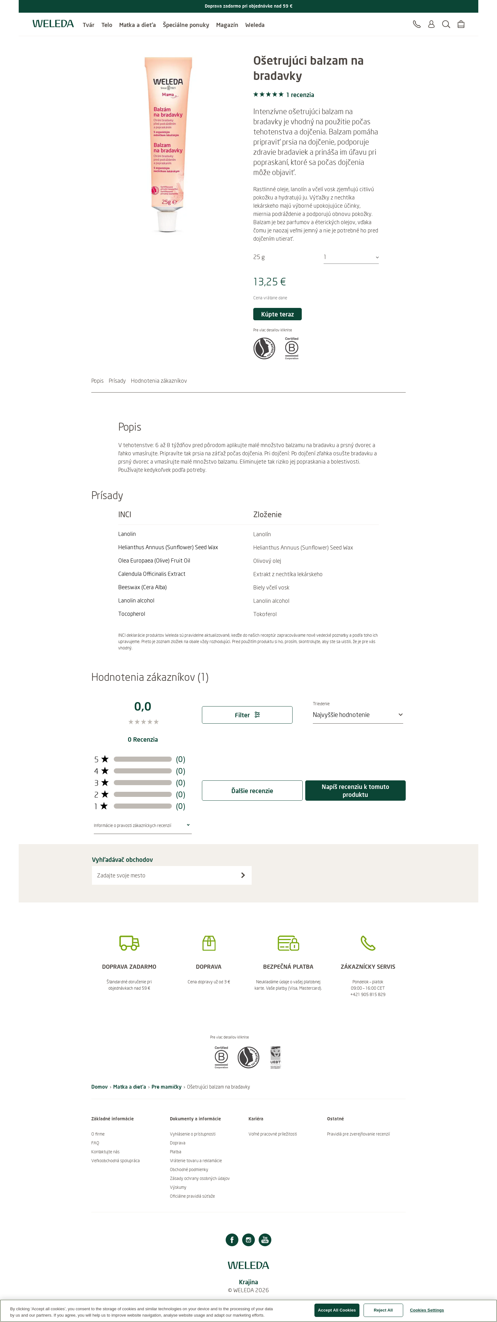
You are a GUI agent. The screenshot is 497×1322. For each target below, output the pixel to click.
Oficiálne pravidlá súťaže (192, 1196)
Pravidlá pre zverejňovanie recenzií (358, 1134)
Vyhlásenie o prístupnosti (193, 1134)
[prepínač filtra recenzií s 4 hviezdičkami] (101, 771)
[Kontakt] (417, 25)
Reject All (383, 1313)
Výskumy (178, 1187)
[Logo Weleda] (53, 22)
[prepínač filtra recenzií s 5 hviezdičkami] (101, 759)
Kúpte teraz (277, 314)
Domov (99, 1086)
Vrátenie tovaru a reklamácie (196, 1160)
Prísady (117, 380)
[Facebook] (232, 1241)
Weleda (255, 22)
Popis (97, 380)
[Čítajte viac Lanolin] (137, 534)
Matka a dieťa (137, 22)
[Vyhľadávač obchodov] (243, 875)
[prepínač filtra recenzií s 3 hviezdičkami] (101, 782)
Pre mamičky (167, 1086)
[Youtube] (265, 1241)
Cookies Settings (427, 1313)
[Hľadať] (446, 25)
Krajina (248, 1282)
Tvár (88, 22)
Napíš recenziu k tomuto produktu (355, 790)
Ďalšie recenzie (252, 790)
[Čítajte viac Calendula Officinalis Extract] (151, 574)
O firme (98, 1134)
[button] (264, 357)
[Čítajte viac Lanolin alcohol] (137, 600)
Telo (106, 22)
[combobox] (351, 257)
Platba (175, 1152)
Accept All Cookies (337, 1313)
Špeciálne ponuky (186, 22)
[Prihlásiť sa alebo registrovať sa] (431, 25)
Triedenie (335, 703)
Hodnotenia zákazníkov (159, 380)
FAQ (95, 1143)
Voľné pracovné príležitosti (272, 1134)
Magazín (227, 22)
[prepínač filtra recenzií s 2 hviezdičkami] (101, 794)
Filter (247, 715)
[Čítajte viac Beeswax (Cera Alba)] (142, 587)
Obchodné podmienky (189, 1169)
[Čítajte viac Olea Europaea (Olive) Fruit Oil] (154, 560)
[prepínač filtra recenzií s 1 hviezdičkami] (101, 806)
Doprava (177, 1143)
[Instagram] (248, 1241)
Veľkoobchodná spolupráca (115, 1160)
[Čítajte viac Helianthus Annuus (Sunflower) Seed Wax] (168, 547)
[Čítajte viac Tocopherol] (137, 614)
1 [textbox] (325, 257)
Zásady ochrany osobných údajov (200, 1178)
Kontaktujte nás (105, 1152)
